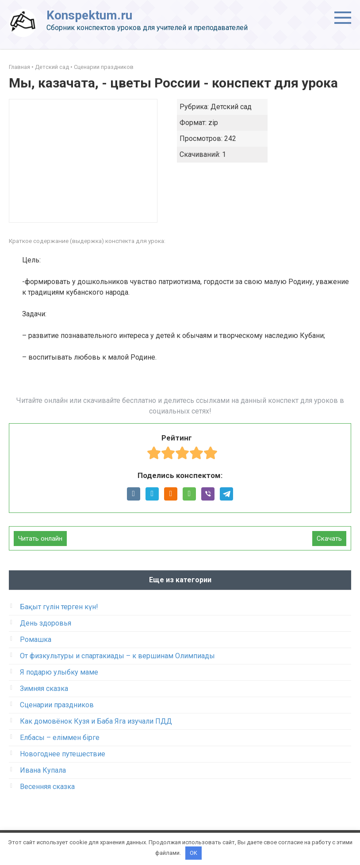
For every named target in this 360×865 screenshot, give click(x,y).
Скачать (329, 539)
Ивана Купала (43, 770)
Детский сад (52, 67)
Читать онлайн (40, 539)
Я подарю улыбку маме (59, 672)
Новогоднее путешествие (62, 754)
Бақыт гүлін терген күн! (59, 607)
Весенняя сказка (47, 786)
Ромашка (35, 639)
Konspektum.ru (89, 15)
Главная (19, 67)
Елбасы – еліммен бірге (60, 737)
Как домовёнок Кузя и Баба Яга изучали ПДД (96, 721)
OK (193, 853)
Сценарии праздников (104, 67)
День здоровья (45, 623)
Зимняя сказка (44, 688)
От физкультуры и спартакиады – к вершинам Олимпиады (117, 656)
